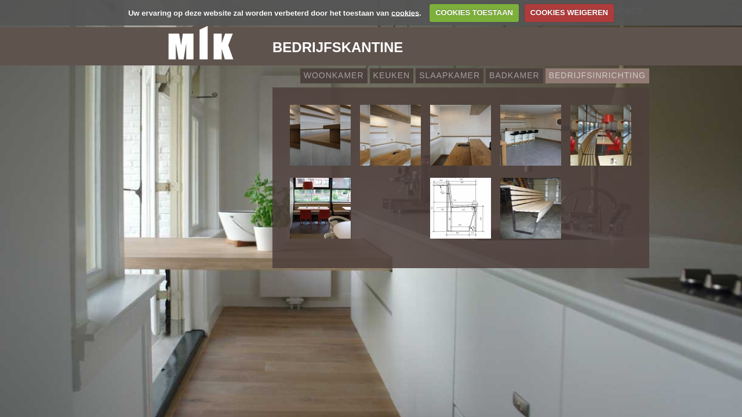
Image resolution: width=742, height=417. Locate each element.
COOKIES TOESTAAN (474, 12)
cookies (405, 12)
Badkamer (514, 75)
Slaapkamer (449, 75)
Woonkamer (334, 75)
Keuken (391, 75)
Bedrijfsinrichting (597, 75)
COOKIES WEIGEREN (569, 12)
